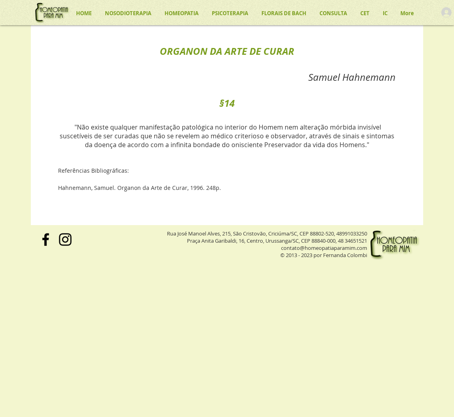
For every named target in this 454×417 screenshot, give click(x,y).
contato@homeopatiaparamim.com (324, 247)
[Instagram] (65, 239)
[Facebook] (45, 239)
